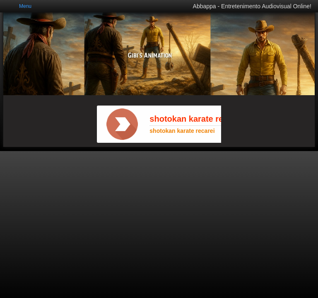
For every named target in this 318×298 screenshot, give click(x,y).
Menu (25, 6)
